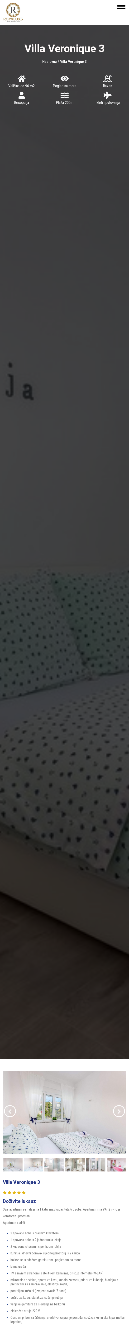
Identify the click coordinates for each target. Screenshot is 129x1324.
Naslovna (50, 61)
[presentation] (10, 1111)
